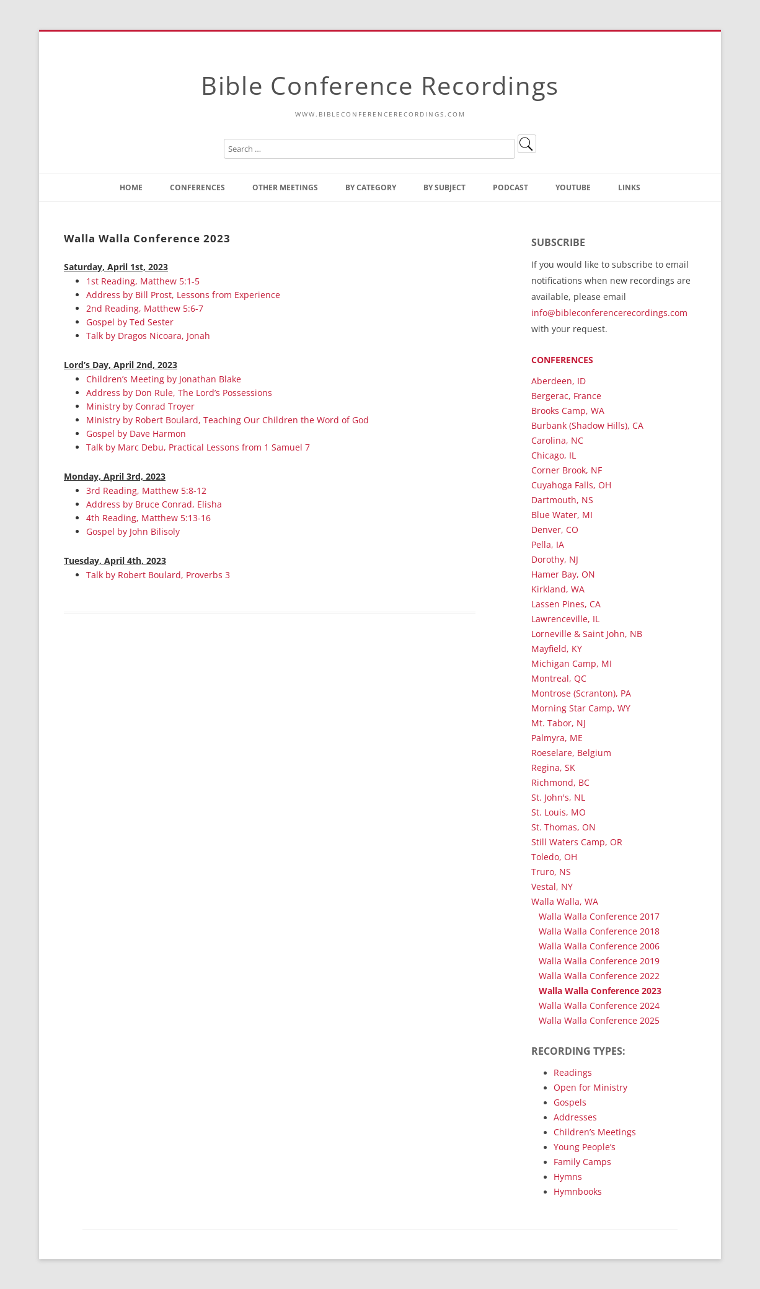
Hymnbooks (578, 1191)
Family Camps (582, 1162)
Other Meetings (285, 187)
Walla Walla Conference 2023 (600, 990)
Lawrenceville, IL (565, 619)
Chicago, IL (553, 455)
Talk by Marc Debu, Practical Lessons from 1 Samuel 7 (198, 447)
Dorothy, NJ (554, 559)
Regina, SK (553, 767)
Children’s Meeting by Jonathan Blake (163, 379)
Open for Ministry (590, 1087)
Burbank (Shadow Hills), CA (587, 425)
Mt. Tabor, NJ (558, 723)
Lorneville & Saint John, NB (586, 634)
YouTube (573, 187)
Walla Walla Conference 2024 (599, 1005)
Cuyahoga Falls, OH (571, 485)
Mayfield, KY (556, 648)
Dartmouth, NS (562, 500)
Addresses (575, 1117)
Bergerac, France (566, 396)
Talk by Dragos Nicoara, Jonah (148, 335)
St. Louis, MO (558, 812)
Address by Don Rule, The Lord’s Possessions (179, 392)
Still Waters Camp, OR (576, 842)
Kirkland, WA (558, 589)
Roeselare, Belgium (571, 753)
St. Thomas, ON (563, 827)
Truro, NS (551, 872)
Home (131, 187)
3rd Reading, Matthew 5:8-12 (146, 490)
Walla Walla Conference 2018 (599, 931)
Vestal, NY (552, 886)
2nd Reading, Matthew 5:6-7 (144, 308)
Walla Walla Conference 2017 (599, 916)
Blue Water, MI (562, 515)
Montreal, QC (558, 678)
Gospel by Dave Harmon (136, 433)
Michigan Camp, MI (571, 663)
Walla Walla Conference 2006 (599, 946)
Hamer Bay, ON (563, 574)
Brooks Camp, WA (567, 410)
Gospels (570, 1102)
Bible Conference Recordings (380, 85)
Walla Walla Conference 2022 (599, 976)
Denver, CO (554, 529)
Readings (573, 1072)
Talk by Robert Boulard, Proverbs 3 (158, 575)
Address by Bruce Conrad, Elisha (154, 504)
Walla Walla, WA (564, 901)
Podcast (510, 187)
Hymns (568, 1176)
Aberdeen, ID (558, 381)
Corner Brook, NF (566, 470)
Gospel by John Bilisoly (133, 531)
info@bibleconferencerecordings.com (609, 313)
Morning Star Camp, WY (580, 708)
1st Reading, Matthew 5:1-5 (143, 281)
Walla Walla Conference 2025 (599, 1020)
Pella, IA (547, 544)
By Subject (444, 187)
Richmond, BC (560, 782)
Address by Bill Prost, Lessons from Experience (183, 295)
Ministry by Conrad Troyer (140, 406)
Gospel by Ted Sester (130, 322)
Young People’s (585, 1147)
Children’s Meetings (595, 1132)
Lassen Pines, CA (566, 604)
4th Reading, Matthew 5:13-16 (148, 518)
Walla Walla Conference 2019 (599, 961)
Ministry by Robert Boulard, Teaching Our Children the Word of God (227, 420)
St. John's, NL (558, 797)
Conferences (197, 187)
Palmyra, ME (557, 738)
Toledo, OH (554, 857)
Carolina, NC (557, 440)
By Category (370, 187)
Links (629, 187)
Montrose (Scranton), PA (581, 693)
